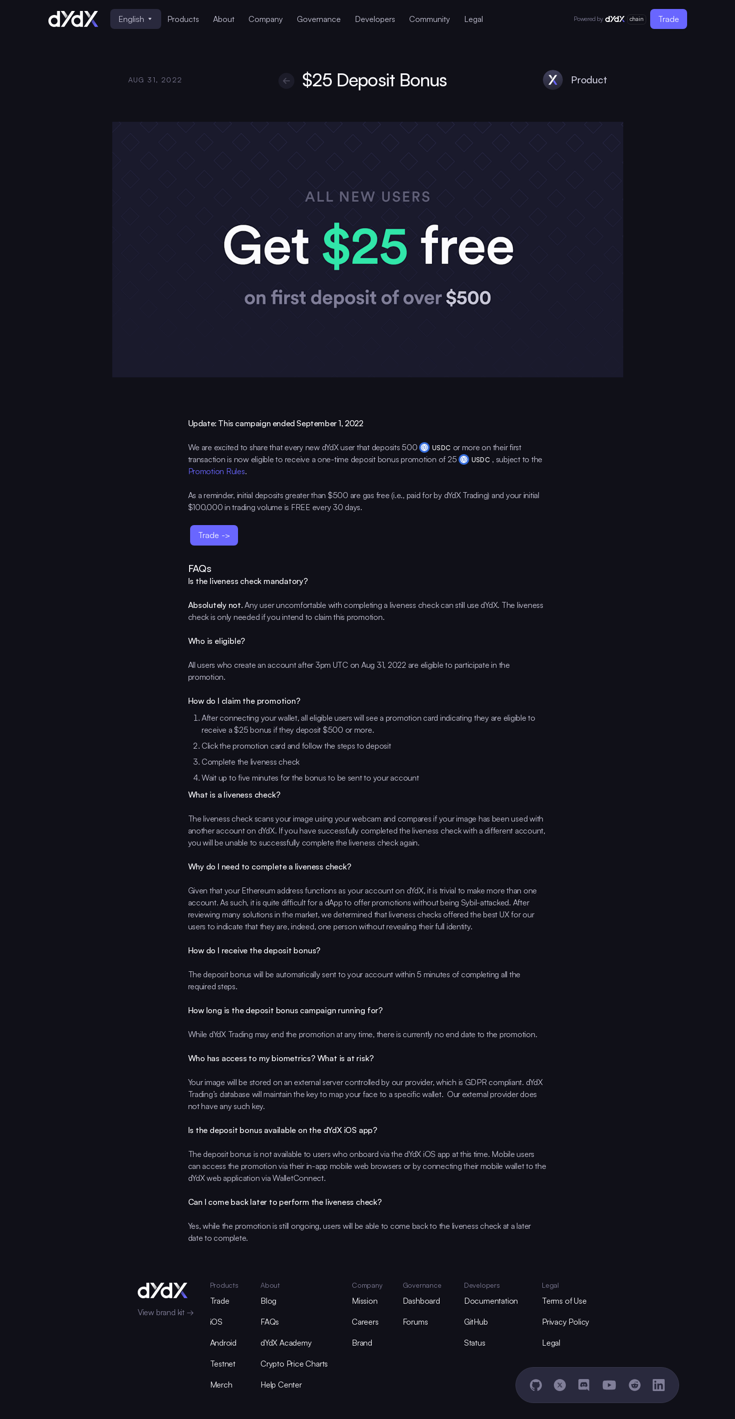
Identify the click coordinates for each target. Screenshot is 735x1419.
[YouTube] (609, 1385)
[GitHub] (536, 1385)
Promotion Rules (216, 471)
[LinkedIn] (659, 1385)
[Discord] (584, 1385)
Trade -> (214, 535)
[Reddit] (635, 1385)
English (135, 18)
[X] (560, 1385)
